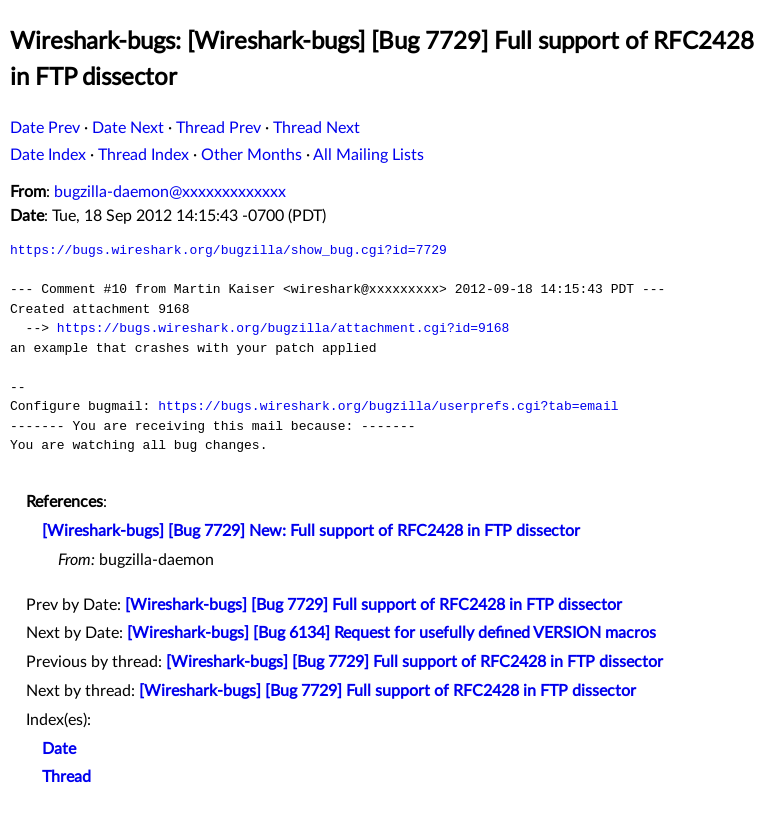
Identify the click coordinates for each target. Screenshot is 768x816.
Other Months (251, 155)
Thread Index (143, 155)
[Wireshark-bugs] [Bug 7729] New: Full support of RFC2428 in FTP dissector (311, 531)
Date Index (48, 155)
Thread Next (316, 128)
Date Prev (45, 128)
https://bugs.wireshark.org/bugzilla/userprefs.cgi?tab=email (388, 406)
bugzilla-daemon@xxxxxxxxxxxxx (170, 192)
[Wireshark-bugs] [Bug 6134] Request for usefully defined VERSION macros (391, 633)
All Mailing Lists (368, 155)
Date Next (128, 128)
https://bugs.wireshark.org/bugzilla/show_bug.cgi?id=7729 (228, 250)
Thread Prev (218, 128)
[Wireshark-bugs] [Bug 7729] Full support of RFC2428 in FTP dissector (373, 605)
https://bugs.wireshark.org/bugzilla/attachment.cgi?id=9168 (283, 328)
